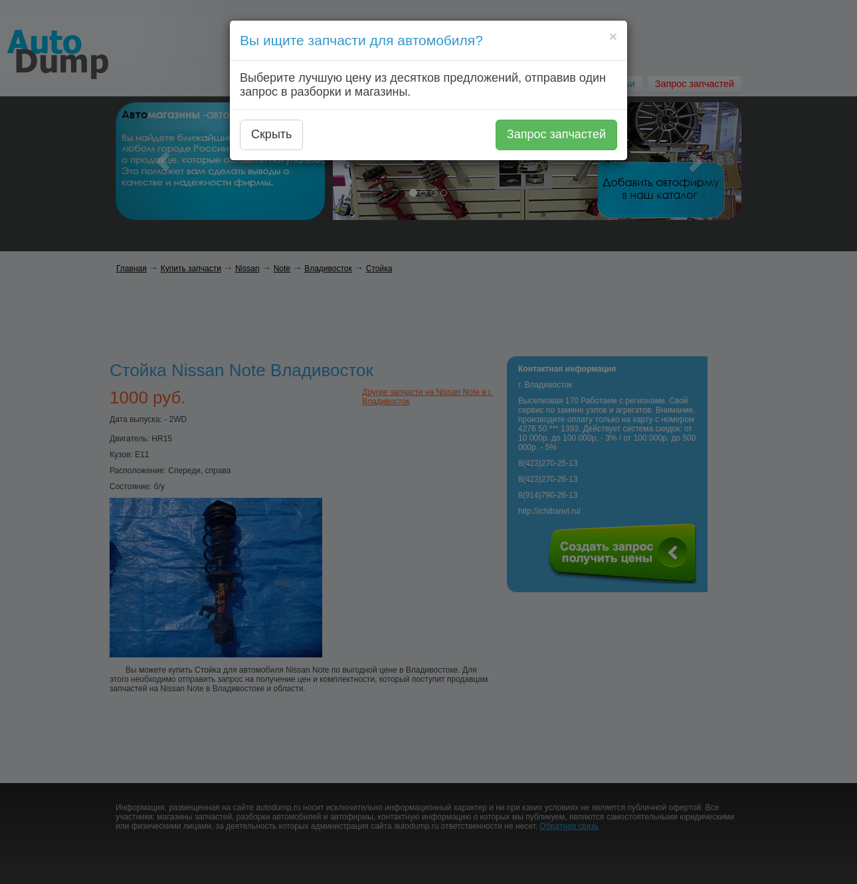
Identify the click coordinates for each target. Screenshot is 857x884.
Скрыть (271, 134)
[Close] (613, 36)
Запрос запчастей (556, 134)
